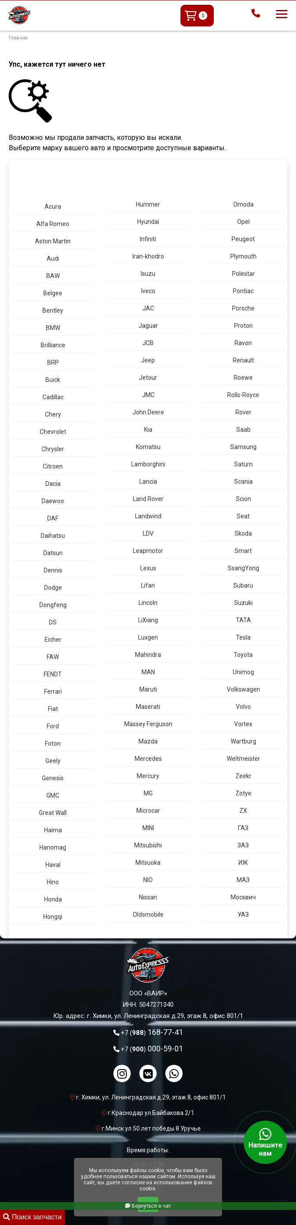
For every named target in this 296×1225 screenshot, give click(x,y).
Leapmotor (148, 550)
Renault (243, 360)
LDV (148, 533)
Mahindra (148, 654)
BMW (53, 327)
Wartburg (243, 741)
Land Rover (148, 498)
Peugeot (243, 239)
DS (53, 622)
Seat (243, 516)
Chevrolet (53, 431)
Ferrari (53, 691)
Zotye (243, 793)
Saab (243, 429)
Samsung (243, 446)
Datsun (53, 552)
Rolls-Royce (243, 394)
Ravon (243, 342)
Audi (53, 258)
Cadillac (53, 397)
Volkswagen (243, 689)
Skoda (243, 533)
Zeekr (243, 775)
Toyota (243, 654)
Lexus (148, 568)
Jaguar (148, 325)
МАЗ (243, 879)
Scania (243, 481)
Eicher (53, 639)
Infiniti (148, 239)
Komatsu (148, 446)
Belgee (52, 293)
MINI (148, 827)
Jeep (148, 360)
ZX (243, 810)
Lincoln (148, 602)
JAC (148, 308)
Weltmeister (243, 758)
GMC (52, 795)
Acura (53, 206)
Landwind (148, 516)
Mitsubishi (148, 845)
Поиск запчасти (32, 1217)
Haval (53, 864)
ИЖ (243, 862)
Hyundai (148, 221)
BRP (53, 362)
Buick (52, 379)
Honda (53, 899)
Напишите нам (265, 1142)
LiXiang (148, 620)
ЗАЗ (243, 845)
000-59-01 (152, 1048)
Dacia (53, 483)
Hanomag (52, 847)
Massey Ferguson (148, 724)
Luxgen (148, 637)
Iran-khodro (148, 256)
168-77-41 (152, 1032)
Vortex (243, 724)
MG (148, 793)
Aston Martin (53, 241)
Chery (53, 414)
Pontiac (243, 291)
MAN (148, 672)
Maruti (148, 689)
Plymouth (243, 256)
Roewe (243, 377)
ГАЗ (243, 827)
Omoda (243, 204)
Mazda (148, 741)
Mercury (148, 775)
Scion (243, 498)
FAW (53, 656)
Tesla (243, 637)
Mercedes (148, 758)
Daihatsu (53, 535)
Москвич (243, 897)
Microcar (148, 810)
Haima (53, 830)
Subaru (243, 585)
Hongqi (52, 916)
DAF (52, 518)
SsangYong (243, 568)
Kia (148, 429)
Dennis (53, 570)
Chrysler (53, 449)
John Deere (148, 412)
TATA (243, 620)
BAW (53, 275)
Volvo (243, 706)
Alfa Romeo (52, 223)
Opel (243, 221)
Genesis (53, 778)
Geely (53, 760)
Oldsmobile (148, 914)
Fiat (53, 708)
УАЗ (243, 914)
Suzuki (243, 602)
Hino (53, 882)
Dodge (53, 587)
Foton (53, 743)
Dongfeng (53, 604)
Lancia (148, 481)
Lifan (148, 585)
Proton (243, 325)
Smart (243, 550)
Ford (53, 726)
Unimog (243, 672)
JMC (148, 394)
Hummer (148, 204)
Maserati (148, 706)
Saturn (243, 464)
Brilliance (53, 345)
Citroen (53, 466)
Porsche (243, 308)
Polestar (243, 273)
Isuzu (148, 273)
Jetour (148, 377)
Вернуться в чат (148, 1206)
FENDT (53, 674)
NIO (148, 879)
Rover (243, 412)
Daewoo (53, 501)
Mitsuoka (148, 862)
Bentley (52, 310)
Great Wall (53, 812)
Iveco (148, 291)
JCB (148, 342)
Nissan (148, 897)
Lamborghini (148, 464)
